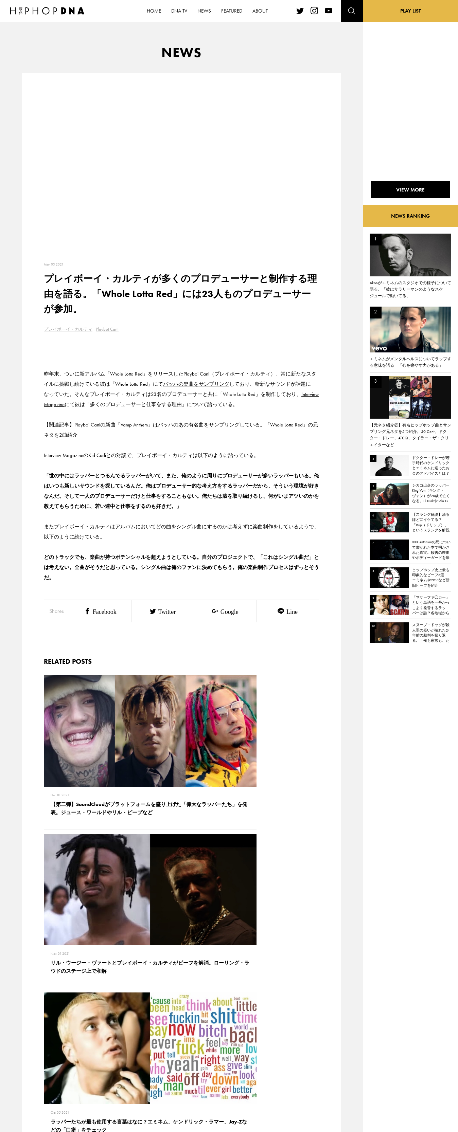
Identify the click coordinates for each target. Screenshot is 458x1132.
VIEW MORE (181, 948)
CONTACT (74, 1043)
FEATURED (44, 1078)
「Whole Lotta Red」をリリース (139, 373)
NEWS (40, 1066)
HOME (41, 1043)
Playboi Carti (107, 329)
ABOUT (41, 1090)
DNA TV (42, 1055)
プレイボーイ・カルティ (68, 329)
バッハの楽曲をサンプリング (196, 384)
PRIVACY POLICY (81, 1055)
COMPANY (75, 1066)
